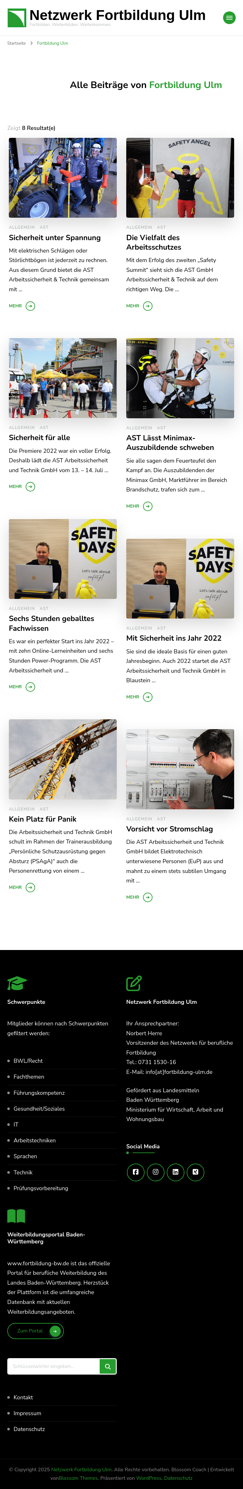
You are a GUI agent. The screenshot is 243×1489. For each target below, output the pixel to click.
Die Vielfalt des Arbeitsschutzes (154, 243)
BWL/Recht (28, 1061)
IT (16, 1124)
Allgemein (22, 227)
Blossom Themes (78, 1478)
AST (44, 227)
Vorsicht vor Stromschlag (170, 829)
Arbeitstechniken (35, 1140)
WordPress (148, 1478)
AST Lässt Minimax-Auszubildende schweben (171, 443)
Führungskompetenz (40, 1093)
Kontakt (23, 1397)
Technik (23, 1172)
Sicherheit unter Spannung (56, 238)
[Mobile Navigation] (229, 17)
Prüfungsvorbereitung (41, 1188)
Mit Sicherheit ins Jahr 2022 (174, 638)
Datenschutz (30, 1429)
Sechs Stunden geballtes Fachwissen (52, 623)
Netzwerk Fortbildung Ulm (117, 15)
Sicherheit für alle (40, 438)
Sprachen (26, 1156)
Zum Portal (30, 1330)
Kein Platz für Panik (43, 819)
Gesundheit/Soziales (40, 1109)
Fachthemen (29, 1077)
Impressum (28, 1413)
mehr (15, 306)
